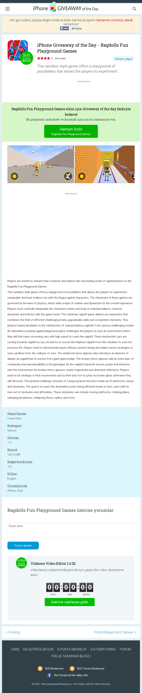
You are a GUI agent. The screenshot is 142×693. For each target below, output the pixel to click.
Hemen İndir (71, 132)
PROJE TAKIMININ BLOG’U (71, 656)
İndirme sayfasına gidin (69, 602)
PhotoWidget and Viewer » (115, 632)
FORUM (125, 649)
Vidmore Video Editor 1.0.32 (53, 563)
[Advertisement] (85, 92)
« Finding (13, 632)
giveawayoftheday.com (59, 684)
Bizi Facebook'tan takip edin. (71, 675)
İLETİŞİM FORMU (103, 649)
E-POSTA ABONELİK (72, 649)
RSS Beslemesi (54, 668)
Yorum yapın (123, 59)
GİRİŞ (15, 649)
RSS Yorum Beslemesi (90, 668)
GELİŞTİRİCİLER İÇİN (38, 649)
